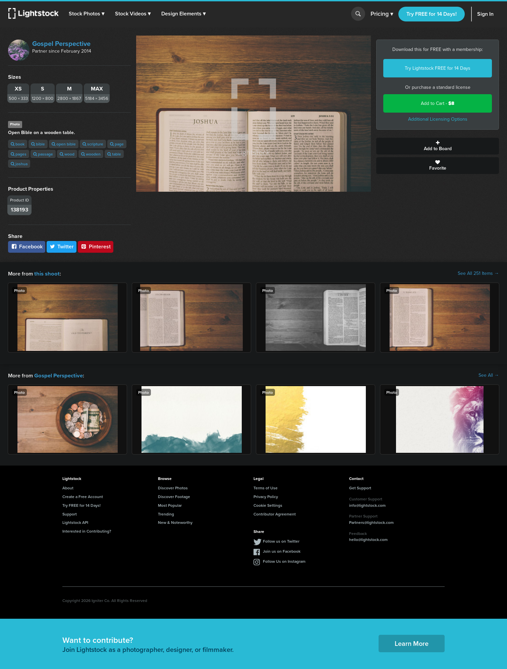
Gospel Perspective (61, 44)
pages (18, 154)
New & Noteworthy (175, 522)
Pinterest (95, 246)
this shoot (46, 273)
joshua (19, 164)
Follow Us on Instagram (284, 560)
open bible (64, 144)
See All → (488, 375)
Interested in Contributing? (86, 530)
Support (69, 513)
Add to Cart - (437, 103)
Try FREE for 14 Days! (431, 14)
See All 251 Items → (478, 273)
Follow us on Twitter (281, 540)
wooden (91, 154)
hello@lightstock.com (368, 539)
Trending (166, 513)
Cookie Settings (267, 504)
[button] (87, 13)
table (114, 154)
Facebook (27, 246)
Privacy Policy (265, 496)
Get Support (360, 487)
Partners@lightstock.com (371, 522)
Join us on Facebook (281, 550)
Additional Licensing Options (437, 119)
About (67, 487)
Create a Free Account (82, 496)
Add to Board (437, 146)
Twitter (61, 246)
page (117, 144)
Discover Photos (173, 487)
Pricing (382, 14)
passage (43, 154)
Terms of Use (265, 487)
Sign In (485, 14)
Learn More (412, 643)
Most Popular (170, 504)
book (17, 144)
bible (38, 144)
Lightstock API (75, 522)
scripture (92, 144)
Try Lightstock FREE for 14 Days (437, 68)
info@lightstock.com (367, 504)
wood (67, 154)
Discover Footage (174, 496)
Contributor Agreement (274, 513)
